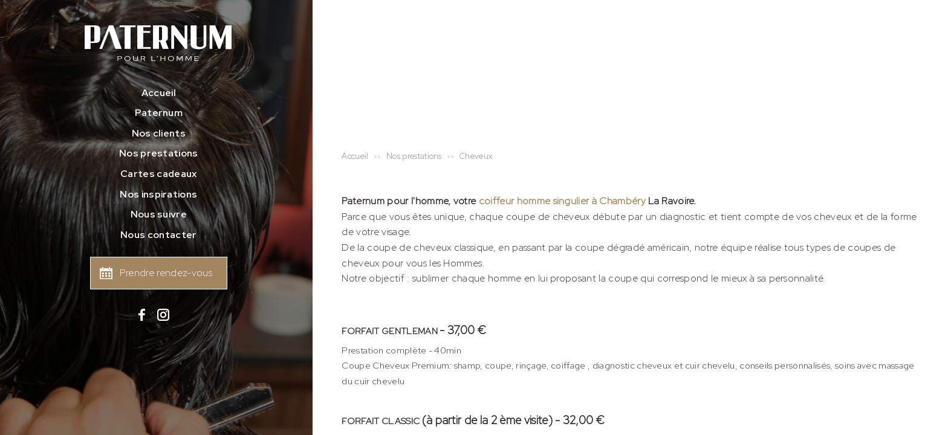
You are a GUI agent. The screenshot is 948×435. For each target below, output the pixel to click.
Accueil (158, 92)
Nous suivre (159, 214)
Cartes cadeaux (158, 173)
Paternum (159, 112)
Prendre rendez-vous (166, 272)
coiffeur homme (514, 201)
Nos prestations (158, 153)
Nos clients (159, 133)
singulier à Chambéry (598, 201)
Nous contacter (158, 234)
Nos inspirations (158, 194)
